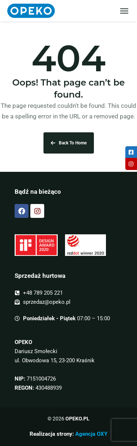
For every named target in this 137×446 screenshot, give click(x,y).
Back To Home (69, 142)
